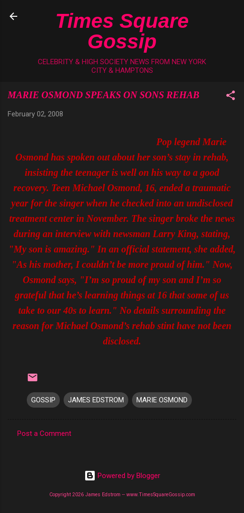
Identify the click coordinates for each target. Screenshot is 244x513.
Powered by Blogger (122, 475)
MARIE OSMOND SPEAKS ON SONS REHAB (104, 95)
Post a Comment (44, 433)
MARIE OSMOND (162, 400)
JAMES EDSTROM (96, 400)
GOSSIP (43, 400)
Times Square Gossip (122, 31)
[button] (230, 97)
